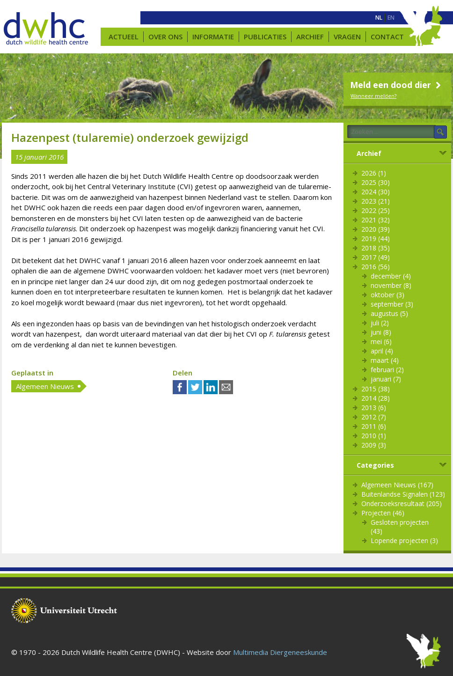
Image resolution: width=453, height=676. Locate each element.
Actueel (124, 36)
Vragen (347, 36)
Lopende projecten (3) (404, 540)
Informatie (213, 36)
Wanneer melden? (373, 95)
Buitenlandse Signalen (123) (403, 494)
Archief (310, 36)
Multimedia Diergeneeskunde (280, 652)
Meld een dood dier (396, 84)
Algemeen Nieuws (45, 386)
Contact (387, 36)
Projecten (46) (382, 512)
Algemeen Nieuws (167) (397, 484)
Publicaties (265, 36)
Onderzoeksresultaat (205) (401, 503)
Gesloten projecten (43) (400, 527)
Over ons (165, 36)
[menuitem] (378, 18)
